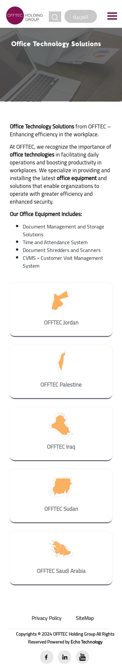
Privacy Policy (46, 618)
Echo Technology (86, 642)
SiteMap (85, 618)
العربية (80, 17)
